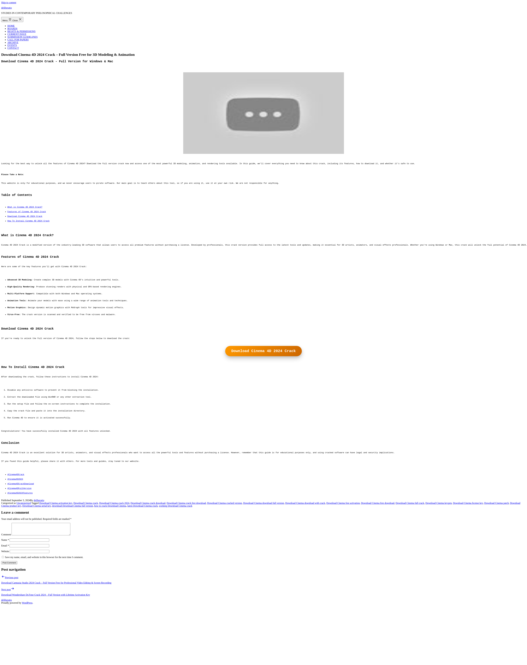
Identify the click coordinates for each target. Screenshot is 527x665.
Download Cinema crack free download (186, 554)
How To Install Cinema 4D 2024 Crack (28, 232)
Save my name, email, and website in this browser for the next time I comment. (44, 611)
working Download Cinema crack (175, 557)
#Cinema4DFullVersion (19, 538)
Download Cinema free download (377, 554)
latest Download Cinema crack (142, 557)
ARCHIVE (12, 42)
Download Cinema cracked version (224, 554)
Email (5, 599)
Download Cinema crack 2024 (114, 554)
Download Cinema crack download (147, 554)
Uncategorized (24, 554)
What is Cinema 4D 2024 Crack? (24, 215)
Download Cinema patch (496, 554)
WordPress (27, 656)
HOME (11, 26)
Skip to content (8, 2)
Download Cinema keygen (438, 554)
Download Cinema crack (85, 554)
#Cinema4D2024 (15, 527)
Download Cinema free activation (343, 554)
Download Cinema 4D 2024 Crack (24, 226)
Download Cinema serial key (36, 557)
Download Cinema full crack (410, 554)
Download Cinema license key (468, 554)
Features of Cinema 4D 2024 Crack (26, 221)
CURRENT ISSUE (16, 34)
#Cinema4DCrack (15, 521)
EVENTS (12, 45)
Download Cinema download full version (263, 554)
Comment (6, 588)
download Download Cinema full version (72, 557)
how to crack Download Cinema (110, 557)
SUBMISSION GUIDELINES (22, 37)
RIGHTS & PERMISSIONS (21, 31)
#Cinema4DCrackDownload (20, 533)
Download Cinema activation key (55, 554)
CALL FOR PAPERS (18, 39)
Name (5, 594)
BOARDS (12, 28)
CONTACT (13, 48)
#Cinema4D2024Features (20, 544)
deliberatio (6, 7)
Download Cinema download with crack (305, 554)
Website (5, 605)
